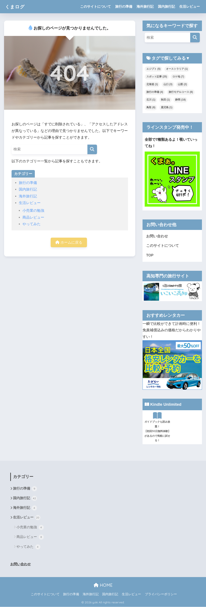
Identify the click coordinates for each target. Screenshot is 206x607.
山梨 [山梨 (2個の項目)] (182, 84)
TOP (149, 255)
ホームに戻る (68, 242)
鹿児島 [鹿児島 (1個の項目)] (166, 107)
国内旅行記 (166, 6)
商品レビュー (33, 217)
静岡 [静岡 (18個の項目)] (180, 99)
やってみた (31, 224)
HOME (103, 585)
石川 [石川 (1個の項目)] (150, 99)
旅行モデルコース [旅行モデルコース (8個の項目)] (181, 91)
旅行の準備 (123, 6)
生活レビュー (189, 6)
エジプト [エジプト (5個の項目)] (153, 68)
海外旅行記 (145, 6)
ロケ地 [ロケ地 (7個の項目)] (178, 76)
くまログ (15, 6)
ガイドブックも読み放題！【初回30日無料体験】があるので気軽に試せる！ (157, 427)
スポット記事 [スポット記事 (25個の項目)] (156, 76)
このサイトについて (95, 6)
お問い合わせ (157, 236)
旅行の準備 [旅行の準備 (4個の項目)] (154, 91)
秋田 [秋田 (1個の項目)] (165, 99)
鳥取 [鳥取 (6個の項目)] (150, 107)
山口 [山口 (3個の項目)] (167, 84)
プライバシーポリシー (161, 594)
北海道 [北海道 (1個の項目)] (152, 84)
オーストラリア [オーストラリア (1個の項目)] (177, 68)
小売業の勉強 (33, 211)
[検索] (92, 149)
